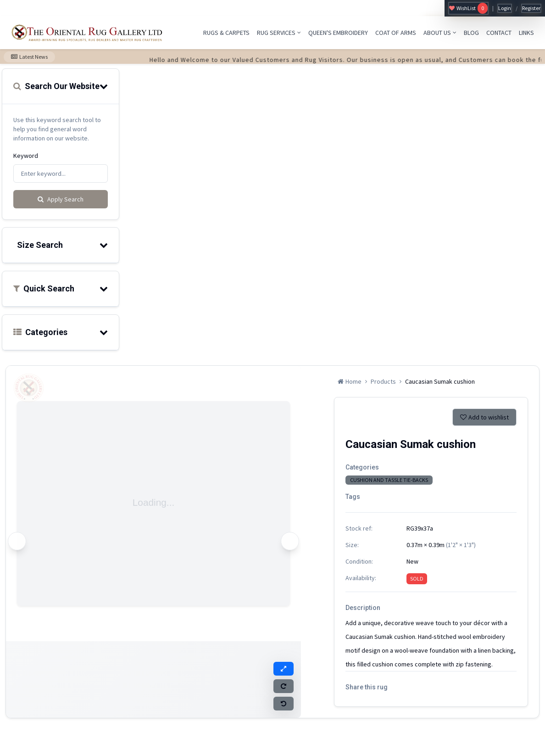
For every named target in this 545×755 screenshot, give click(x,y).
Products (383, 381)
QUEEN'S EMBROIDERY (338, 32)
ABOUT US (439, 32)
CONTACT (499, 32)
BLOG (471, 32)
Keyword (25, 155)
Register (531, 8)
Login (504, 8)
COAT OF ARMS (395, 32)
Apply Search (60, 199)
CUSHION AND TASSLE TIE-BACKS (389, 479)
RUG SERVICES (279, 32)
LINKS (526, 32)
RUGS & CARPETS (226, 32)
